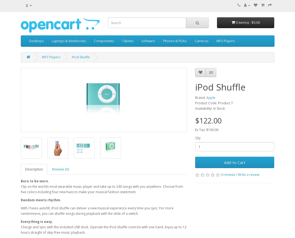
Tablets (127, 41)
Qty (198, 138)
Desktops (36, 41)
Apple (210, 97)
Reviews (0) (60, 169)
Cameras (201, 41)
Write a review (248, 174)
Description (34, 169)
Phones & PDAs (175, 41)
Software (148, 41)
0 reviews (228, 174)
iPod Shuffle (81, 57)
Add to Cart (234, 162)
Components (104, 41)
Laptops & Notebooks (69, 41)
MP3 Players (225, 41)
